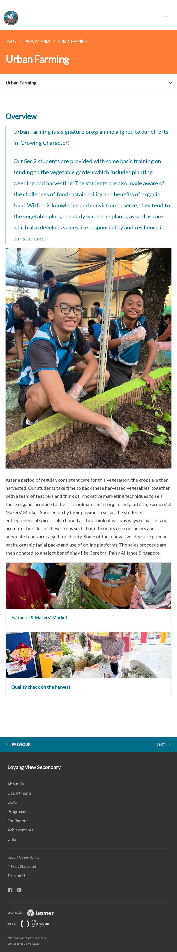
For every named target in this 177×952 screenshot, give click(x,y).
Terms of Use (17, 875)
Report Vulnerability (23, 857)
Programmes (18, 811)
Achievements (20, 829)
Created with (34, 912)
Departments (19, 793)
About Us (15, 783)
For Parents (18, 820)
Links (12, 839)
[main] (88, 391)
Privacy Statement (21, 866)
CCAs (12, 802)
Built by (32, 923)
